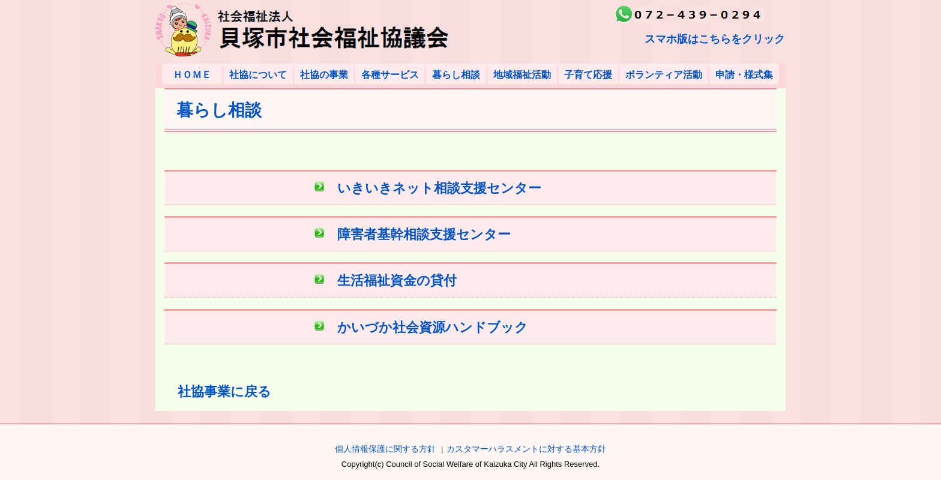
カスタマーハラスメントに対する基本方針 (526, 449)
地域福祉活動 (522, 75)
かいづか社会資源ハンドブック (432, 327)
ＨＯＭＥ (192, 75)
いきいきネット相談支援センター (439, 188)
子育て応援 (588, 75)
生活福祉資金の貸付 (397, 280)
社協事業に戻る (224, 391)
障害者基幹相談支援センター (424, 234)
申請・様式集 (744, 75)
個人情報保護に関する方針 (385, 449)
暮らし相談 (456, 75)
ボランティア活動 (663, 75)
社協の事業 (324, 75)
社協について (258, 75)
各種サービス (390, 75)
